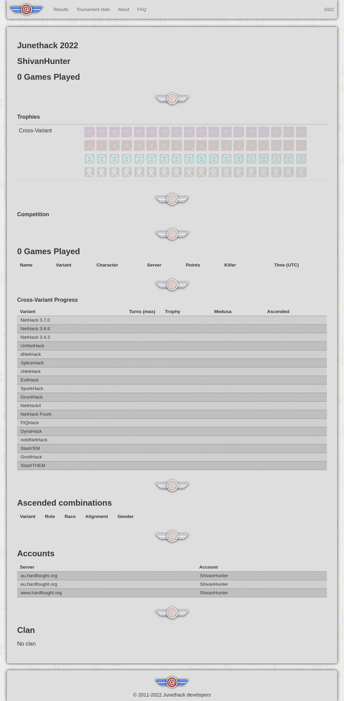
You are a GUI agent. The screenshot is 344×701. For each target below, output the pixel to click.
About (123, 9)
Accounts (35, 553)
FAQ (141, 9)
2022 (328, 9)
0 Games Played (48, 251)
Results (61, 9)
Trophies (28, 117)
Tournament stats (93, 9)
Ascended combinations (64, 502)
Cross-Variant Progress (47, 300)
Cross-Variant (35, 130)
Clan (26, 630)
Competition (33, 214)
